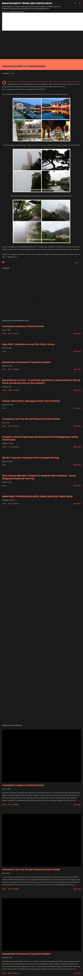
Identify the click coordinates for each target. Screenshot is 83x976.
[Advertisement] (34, 46)
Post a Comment (13, 333)
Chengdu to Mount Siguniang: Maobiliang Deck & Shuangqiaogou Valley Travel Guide (40, 438)
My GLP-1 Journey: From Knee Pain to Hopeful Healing (30, 457)
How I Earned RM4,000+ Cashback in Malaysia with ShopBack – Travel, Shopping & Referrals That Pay (39, 477)
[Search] (75, 3)
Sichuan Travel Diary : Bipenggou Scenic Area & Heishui (31, 400)
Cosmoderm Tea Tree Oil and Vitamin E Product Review (31, 418)
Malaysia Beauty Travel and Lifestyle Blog (27, 3)
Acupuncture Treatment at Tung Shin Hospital (26, 362)
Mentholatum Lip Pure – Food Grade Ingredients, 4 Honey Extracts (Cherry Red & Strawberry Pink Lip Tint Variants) (41, 381)
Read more (77, 333)
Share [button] (77, 263)
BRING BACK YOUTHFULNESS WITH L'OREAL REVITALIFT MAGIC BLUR (37, 496)
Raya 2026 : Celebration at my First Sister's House (28, 344)
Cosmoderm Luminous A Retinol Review (23, 326)
